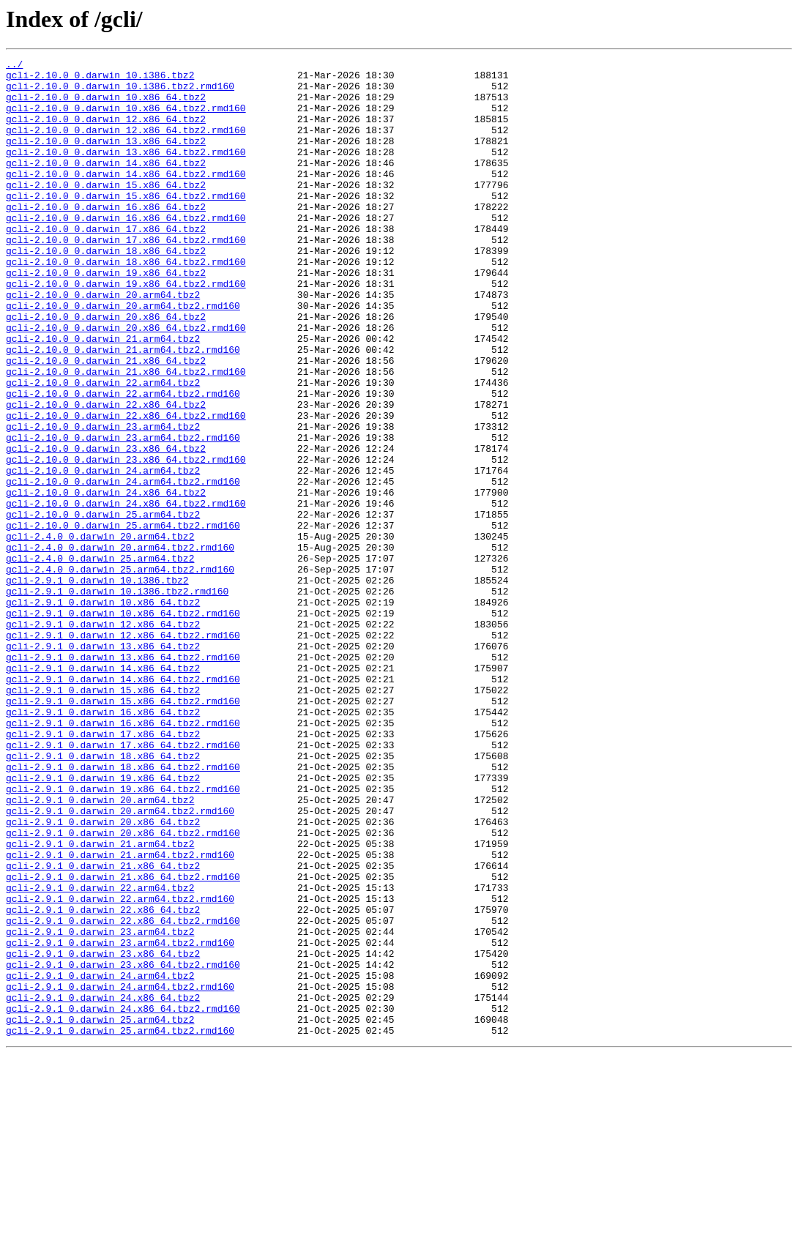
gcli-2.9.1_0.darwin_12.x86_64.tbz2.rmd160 (123, 751)
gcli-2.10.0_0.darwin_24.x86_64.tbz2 (106, 579)
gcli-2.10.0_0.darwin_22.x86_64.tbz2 (106, 474)
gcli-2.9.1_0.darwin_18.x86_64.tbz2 (103, 896)
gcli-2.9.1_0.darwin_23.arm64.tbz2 (100, 1107)
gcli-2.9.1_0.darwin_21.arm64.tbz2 (100, 1001)
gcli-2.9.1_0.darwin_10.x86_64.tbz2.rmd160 (123, 724)
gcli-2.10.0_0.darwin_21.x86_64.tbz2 (106, 421)
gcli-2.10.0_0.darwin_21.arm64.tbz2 (103, 395)
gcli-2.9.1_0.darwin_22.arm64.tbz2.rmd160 (120, 1067)
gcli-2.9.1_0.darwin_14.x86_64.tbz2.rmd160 (123, 803)
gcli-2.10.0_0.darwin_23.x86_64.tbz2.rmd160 (126, 540)
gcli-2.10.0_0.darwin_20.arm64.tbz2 (103, 342)
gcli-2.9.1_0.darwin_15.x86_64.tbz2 (103, 817)
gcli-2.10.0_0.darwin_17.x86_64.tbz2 (106, 263)
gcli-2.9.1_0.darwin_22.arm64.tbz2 (100, 1054)
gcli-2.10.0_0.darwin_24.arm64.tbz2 (103, 553)
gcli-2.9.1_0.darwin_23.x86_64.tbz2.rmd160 (123, 1146)
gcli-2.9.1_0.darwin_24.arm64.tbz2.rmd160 (120, 1172)
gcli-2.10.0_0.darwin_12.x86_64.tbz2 (106, 131)
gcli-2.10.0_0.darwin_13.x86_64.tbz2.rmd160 (126, 171)
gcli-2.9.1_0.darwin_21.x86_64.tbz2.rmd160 (123, 1041)
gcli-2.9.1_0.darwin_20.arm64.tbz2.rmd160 (120, 962)
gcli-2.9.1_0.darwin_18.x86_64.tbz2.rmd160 (123, 909)
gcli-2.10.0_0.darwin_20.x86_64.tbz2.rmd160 (126, 382)
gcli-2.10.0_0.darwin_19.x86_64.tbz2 (106, 316)
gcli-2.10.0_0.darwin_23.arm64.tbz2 (103, 500)
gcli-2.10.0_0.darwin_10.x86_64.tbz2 (106, 105)
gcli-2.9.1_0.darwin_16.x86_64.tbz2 (103, 843)
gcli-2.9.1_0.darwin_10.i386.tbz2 (97, 685)
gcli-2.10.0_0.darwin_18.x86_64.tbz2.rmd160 (126, 303)
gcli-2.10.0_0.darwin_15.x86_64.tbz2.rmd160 (126, 224)
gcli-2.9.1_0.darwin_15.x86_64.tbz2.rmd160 (123, 830)
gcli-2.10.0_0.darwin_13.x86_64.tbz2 (106, 158)
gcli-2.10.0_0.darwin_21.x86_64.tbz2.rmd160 (126, 434)
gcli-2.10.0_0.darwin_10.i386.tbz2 (100, 79)
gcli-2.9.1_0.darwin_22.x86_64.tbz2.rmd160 (123, 1093)
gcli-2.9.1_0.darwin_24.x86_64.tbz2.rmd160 (123, 1199)
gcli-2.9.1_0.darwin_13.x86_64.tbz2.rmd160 (123, 777)
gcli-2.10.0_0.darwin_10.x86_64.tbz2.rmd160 (126, 118)
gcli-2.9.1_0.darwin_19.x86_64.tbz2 (103, 922)
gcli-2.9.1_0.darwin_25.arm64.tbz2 (100, 1212)
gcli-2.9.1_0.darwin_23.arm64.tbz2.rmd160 (120, 1120)
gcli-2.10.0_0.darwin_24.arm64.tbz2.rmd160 (123, 566)
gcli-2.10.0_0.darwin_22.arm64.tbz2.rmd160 (123, 461)
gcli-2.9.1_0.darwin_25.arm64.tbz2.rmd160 (120, 1225)
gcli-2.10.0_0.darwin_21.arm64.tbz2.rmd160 (123, 408)
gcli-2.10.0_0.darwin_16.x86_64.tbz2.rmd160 (126, 250)
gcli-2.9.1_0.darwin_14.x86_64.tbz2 (103, 790)
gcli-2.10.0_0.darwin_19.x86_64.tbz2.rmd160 (126, 329)
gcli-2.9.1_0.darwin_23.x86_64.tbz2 (103, 1133)
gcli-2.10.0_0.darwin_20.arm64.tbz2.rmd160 (123, 355)
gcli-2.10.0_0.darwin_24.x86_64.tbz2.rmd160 (126, 593)
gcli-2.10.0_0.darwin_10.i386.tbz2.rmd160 (120, 92)
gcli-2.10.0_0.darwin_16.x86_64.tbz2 (106, 237)
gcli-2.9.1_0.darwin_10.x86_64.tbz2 (103, 711)
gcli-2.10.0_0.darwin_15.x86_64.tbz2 (106, 210)
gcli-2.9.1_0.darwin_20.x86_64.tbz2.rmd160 (123, 988)
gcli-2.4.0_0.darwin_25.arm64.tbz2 (100, 658)
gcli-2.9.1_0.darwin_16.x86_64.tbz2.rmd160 (123, 856)
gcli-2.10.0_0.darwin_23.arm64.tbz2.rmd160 (123, 514)
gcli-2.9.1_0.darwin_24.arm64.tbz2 (100, 1159)
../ (14, 65)
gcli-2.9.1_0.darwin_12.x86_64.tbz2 (103, 738)
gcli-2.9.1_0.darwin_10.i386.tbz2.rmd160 (117, 698)
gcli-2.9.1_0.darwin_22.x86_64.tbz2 (103, 1080)
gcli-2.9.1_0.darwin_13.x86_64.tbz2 (103, 764)
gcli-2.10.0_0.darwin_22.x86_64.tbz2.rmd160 (126, 487)
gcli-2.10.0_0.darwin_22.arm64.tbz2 (103, 448)
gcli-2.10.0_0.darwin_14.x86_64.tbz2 (106, 184)
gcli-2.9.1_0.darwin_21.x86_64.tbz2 (103, 1027)
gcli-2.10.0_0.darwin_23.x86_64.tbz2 (106, 527)
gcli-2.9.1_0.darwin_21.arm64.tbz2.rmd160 (120, 1014)
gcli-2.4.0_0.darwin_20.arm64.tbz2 (100, 632)
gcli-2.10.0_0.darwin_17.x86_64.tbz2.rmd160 (126, 276)
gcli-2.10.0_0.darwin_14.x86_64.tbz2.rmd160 (126, 197)
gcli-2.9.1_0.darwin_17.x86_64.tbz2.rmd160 (123, 883)
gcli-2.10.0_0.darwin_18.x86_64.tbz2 (106, 290)
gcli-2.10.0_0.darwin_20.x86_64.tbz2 (106, 369)
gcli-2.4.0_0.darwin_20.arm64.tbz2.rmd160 (120, 645)
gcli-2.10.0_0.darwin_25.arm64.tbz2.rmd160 (123, 619)
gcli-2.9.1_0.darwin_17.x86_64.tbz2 (103, 869)
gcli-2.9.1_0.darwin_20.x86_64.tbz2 (103, 975)
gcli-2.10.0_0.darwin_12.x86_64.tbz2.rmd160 (126, 145)
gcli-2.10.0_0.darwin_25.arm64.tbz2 (103, 606)
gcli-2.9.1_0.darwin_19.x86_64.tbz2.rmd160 (123, 935)
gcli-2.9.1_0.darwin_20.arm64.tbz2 (100, 948)
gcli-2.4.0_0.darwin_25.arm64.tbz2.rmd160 (120, 672)
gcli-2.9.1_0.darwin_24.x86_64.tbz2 (103, 1186)
